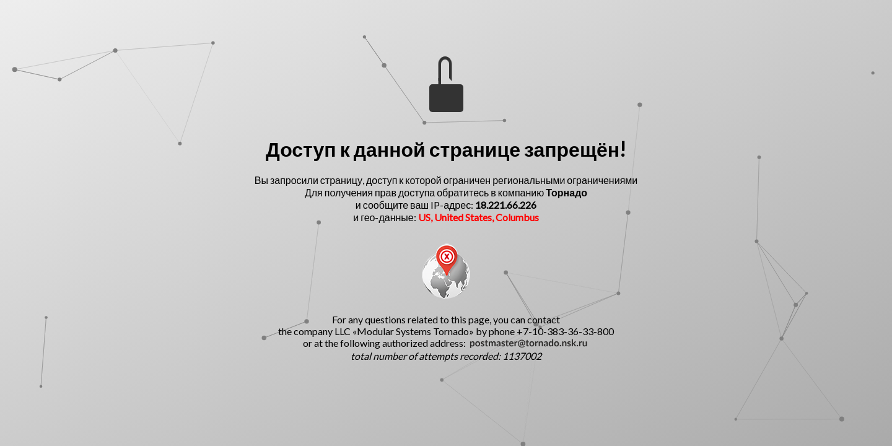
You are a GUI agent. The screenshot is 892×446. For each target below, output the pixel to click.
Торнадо (566, 192)
